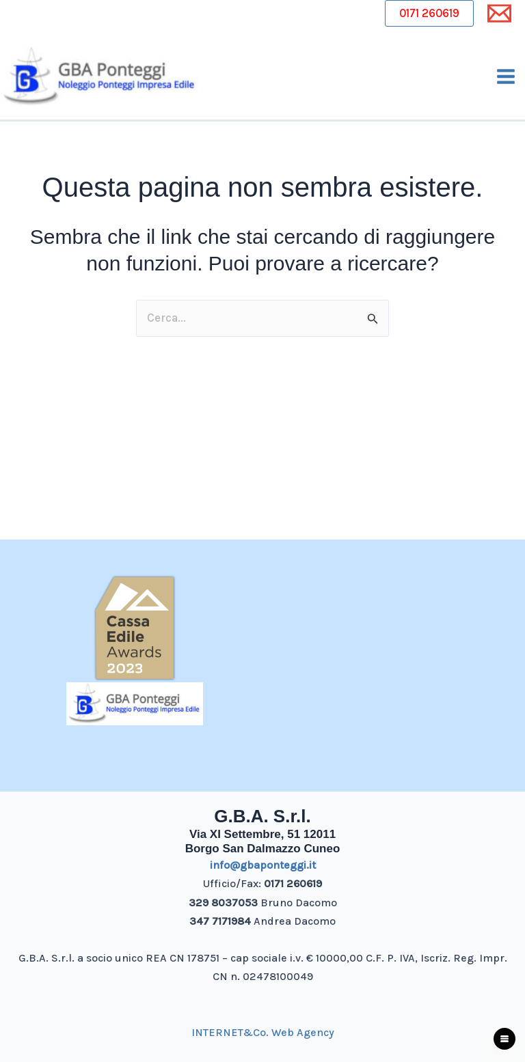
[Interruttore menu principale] (506, 78)
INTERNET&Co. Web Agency (262, 1032)
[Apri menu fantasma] (504, 1039)
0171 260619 (429, 13)
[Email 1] (499, 13)
